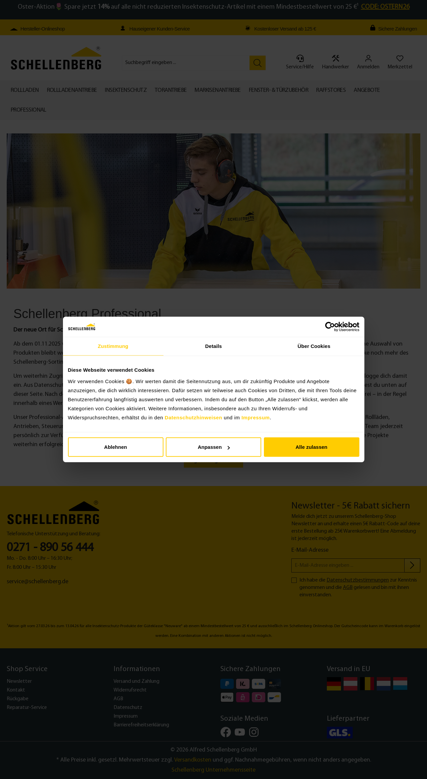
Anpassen (214, 447)
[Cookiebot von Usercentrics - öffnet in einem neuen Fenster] (330, 327)
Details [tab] (213, 346)
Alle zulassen (311, 447)
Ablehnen (115, 447)
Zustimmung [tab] (113, 346)
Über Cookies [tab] (314, 346)
